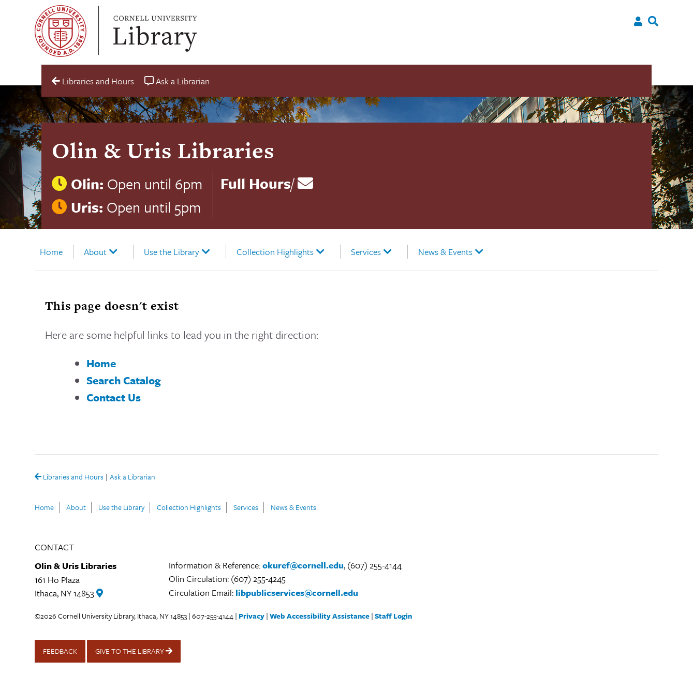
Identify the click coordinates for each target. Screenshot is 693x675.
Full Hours (255, 183)
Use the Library (171, 251)
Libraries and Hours (69, 477)
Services (366, 251)
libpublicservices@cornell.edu (296, 592)
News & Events (445, 251)
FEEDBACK (60, 651)
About (95, 251)
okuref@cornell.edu (303, 565)
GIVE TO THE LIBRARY (133, 651)
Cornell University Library (153, 31)
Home (51, 251)
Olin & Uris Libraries (163, 150)
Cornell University (60, 31)
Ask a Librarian (132, 477)
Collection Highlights (275, 251)
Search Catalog (123, 380)
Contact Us (113, 397)
